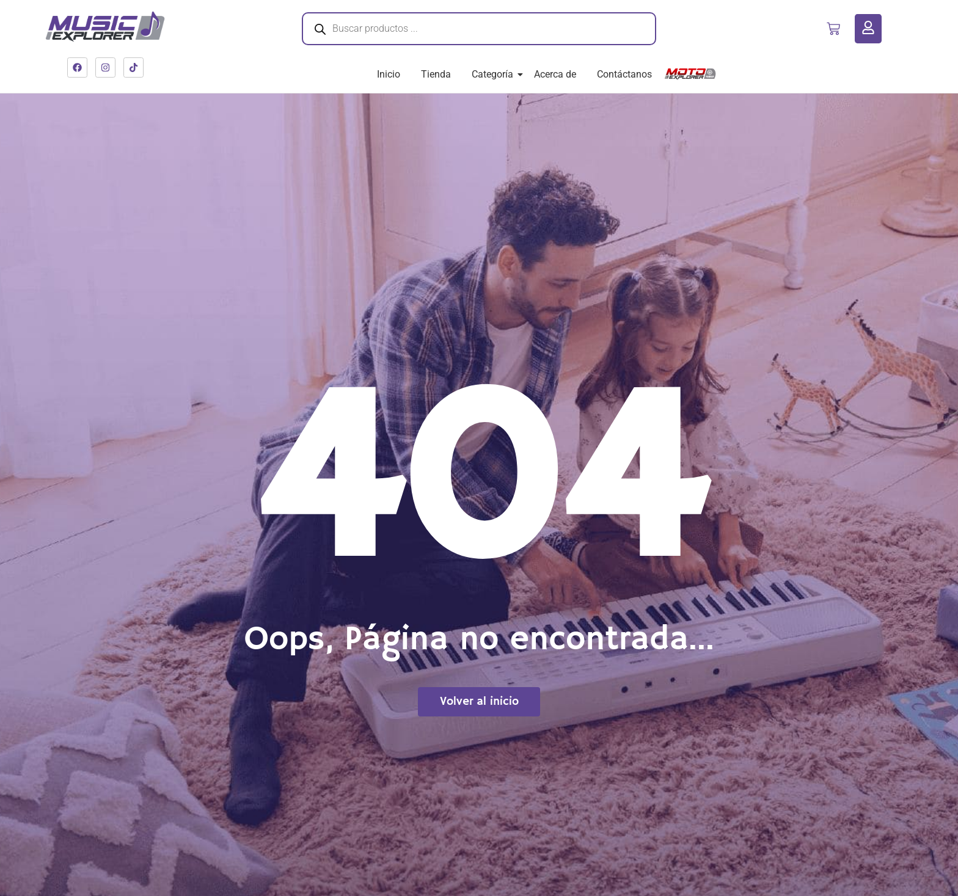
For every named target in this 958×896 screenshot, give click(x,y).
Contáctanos (624, 74)
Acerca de (555, 74)
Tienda (436, 74)
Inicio (388, 74)
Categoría (494, 74)
